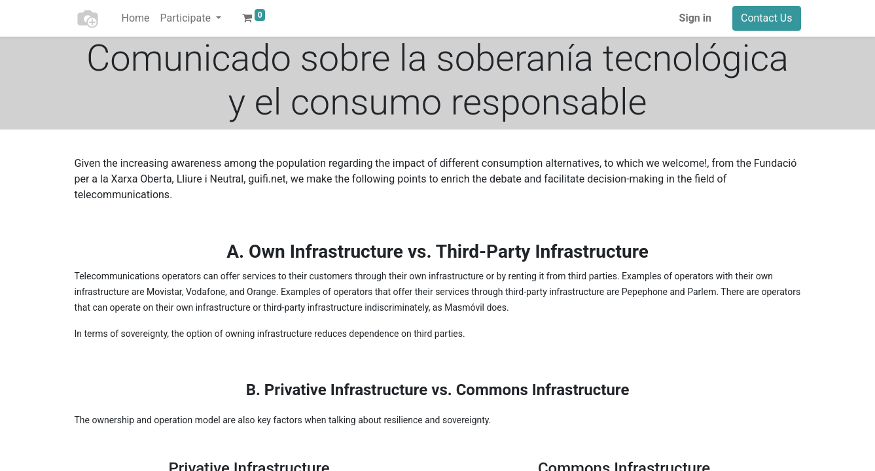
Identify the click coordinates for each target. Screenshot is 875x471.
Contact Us (767, 18)
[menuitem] (135, 18)
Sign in (695, 18)
